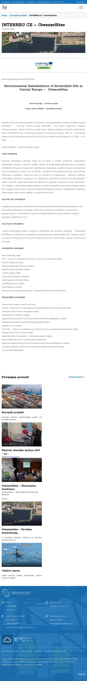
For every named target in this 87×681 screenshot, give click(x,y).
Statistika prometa (10, 651)
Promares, (14, 457)
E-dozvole (30, 2)
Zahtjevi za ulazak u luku (55, 651)
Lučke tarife (27, 651)
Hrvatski (80, 2)
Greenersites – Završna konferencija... (17, 531)
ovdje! (36, 147)
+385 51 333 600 (13, 623)
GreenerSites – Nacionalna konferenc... (19, 487)
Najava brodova (43, 2)
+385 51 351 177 (55, 602)
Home (4, 15)
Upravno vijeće (76, 2)
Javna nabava (17, 2)
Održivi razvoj (11, 570)
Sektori (38, 651)
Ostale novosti (76, 377)
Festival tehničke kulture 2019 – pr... (21, 452)
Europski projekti (18, 15)
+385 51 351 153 (55, 620)
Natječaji (6, 2)
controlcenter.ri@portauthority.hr (20, 627)
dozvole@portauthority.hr (60, 623)
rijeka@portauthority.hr (59, 606)
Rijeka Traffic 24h (60, 2)
